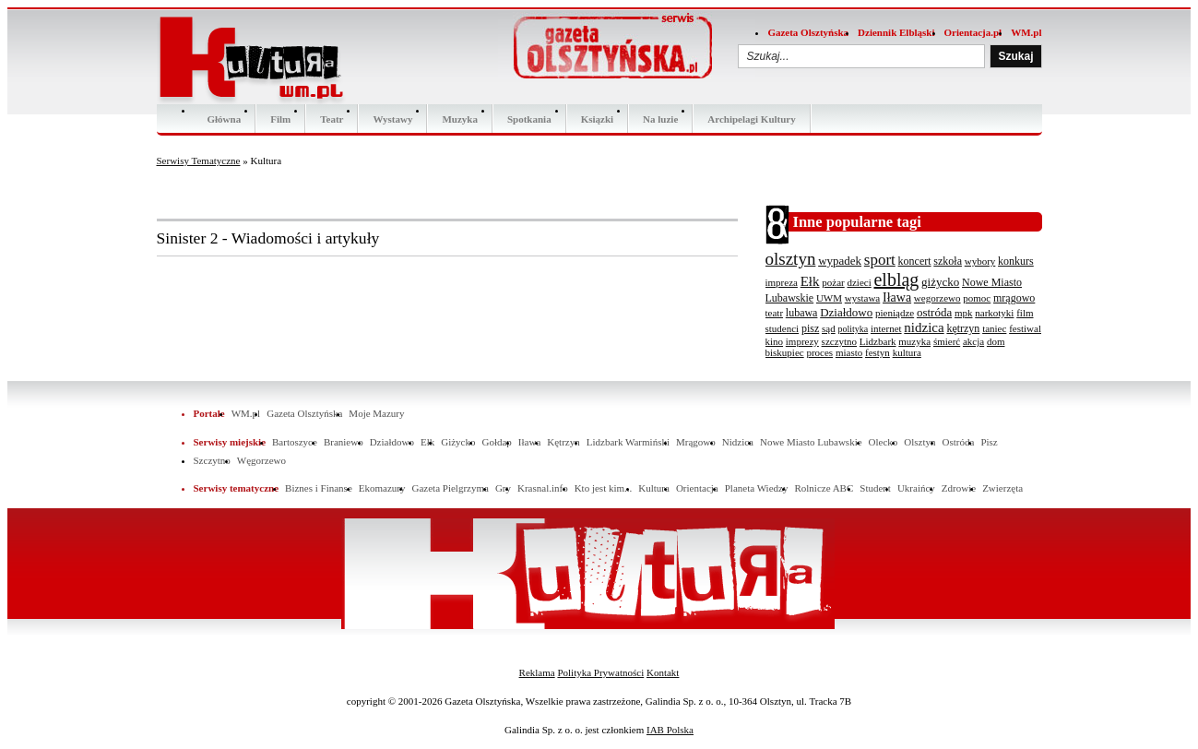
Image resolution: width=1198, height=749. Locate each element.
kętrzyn (962, 328)
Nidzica (737, 441)
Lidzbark (878, 341)
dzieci (859, 282)
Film (280, 119)
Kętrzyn (563, 441)
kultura (907, 352)
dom (996, 341)
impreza (781, 282)
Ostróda (959, 441)
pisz (810, 328)
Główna (225, 119)
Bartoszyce (294, 441)
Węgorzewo (261, 460)
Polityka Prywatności (600, 672)
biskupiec (784, 352)
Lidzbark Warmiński (628, 441)
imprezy (802, 341)
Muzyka (460, 119)
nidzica (923, 327)
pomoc (976, 297)
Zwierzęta (1002, 487)
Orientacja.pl (973, 32)
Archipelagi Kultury (751, 119)
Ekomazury (382, 487)
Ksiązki (597, 119)
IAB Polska (670, 729)
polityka (852, 329)
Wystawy (392, 119)
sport (880, 259)
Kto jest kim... (604, 487)
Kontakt (662, 672)
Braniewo (343, 441)
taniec (994, 328)
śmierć (946, 341)
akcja (973, 341)
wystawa (863, 297)
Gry (503, 487)
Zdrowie (959, 487)
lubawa (802, 312)
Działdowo (846, 312)
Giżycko (458, 441)
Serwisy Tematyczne (199, 160)
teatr (774, 312)
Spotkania (529, 119)
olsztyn (790, 258)
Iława (897, 297)
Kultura (654, 487)
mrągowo (1014, 297)
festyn (877, 352)
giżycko (940, 282)
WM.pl (1026, 32)
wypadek (839, 261)
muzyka (914, 341)
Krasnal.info (542, 487)
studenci (782, 328)
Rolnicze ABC (823, 487)
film (1024, 312)
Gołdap (496, 441)
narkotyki (994, 312)
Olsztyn (919, 441)
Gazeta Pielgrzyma (449, 487)
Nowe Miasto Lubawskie (811, 441)
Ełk (810, 281)
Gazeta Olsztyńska (807, 32)
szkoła (947, 261)
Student (875, 487)
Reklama (537, 672)
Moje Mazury (376, 413)
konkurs (1016, 261)
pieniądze (894, 312)
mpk (964, 312)
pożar (833, 282)
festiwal (1025, 328)
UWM (829, 297)
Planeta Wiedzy (757, 487)
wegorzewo (937, 297)
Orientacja (697, 487)
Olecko (883, 441)
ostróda (934, 312)
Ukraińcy (916, 487)
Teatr (331, 119)
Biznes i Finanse (318, 487)
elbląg (896, 279)
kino (774, 341)
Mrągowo (696, 441)
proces (819, 352)
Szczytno (212, 460)
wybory (980, 261)
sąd (829, 328)
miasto (849, 352)
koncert (914, 261)
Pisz (988, 441)
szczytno (839, 341)
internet (886, 328)
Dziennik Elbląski (896, 32)
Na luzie (660, 119)
